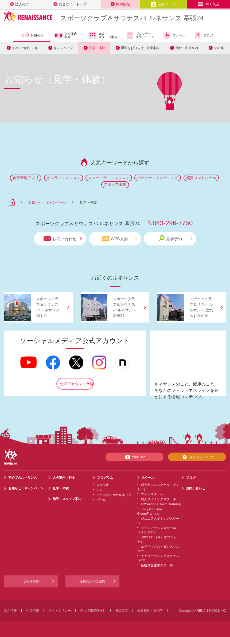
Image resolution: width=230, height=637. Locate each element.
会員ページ (163, 4)
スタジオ (102, 485)
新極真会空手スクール (157, 565)
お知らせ (32, 35)
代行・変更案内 (187, 48)
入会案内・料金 (67, 35)
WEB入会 (209, 4)
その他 (219, 48)
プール (101, 500)
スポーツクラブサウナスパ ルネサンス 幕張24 (132, 18)
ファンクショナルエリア (113, 495)
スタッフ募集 (115, 184)
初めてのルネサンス (22, 477)
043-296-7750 (173, 223)
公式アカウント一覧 (76, 384)
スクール (174, 35)
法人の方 (19, 4)
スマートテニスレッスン (108, 178)
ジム (99, 490)
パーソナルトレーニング (157, 178)
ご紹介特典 (31, 581)
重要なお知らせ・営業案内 (140, 48)
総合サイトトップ (70, 4)
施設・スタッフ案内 (103, 35)
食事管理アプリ (26, 178)
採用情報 (120, 4)
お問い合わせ (63, 238)
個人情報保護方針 (93, 610)
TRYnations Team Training (161, 504)
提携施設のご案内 (92, 581)
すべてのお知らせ (25, 48)
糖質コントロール (201, 178)
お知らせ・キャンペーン (47, 202)
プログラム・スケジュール (140, 35)
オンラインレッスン (63, 178)
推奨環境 (121, 610)
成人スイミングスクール (158, 499)
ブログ (203, 35)
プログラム (105, 477)
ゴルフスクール (152, 494)
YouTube (134, 457)
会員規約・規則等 (150, 610)
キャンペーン (63, 48)
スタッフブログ (197, 457)
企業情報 (32, 610)
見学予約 (175, 238)
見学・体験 (97, 48)
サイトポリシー (59, 610)
